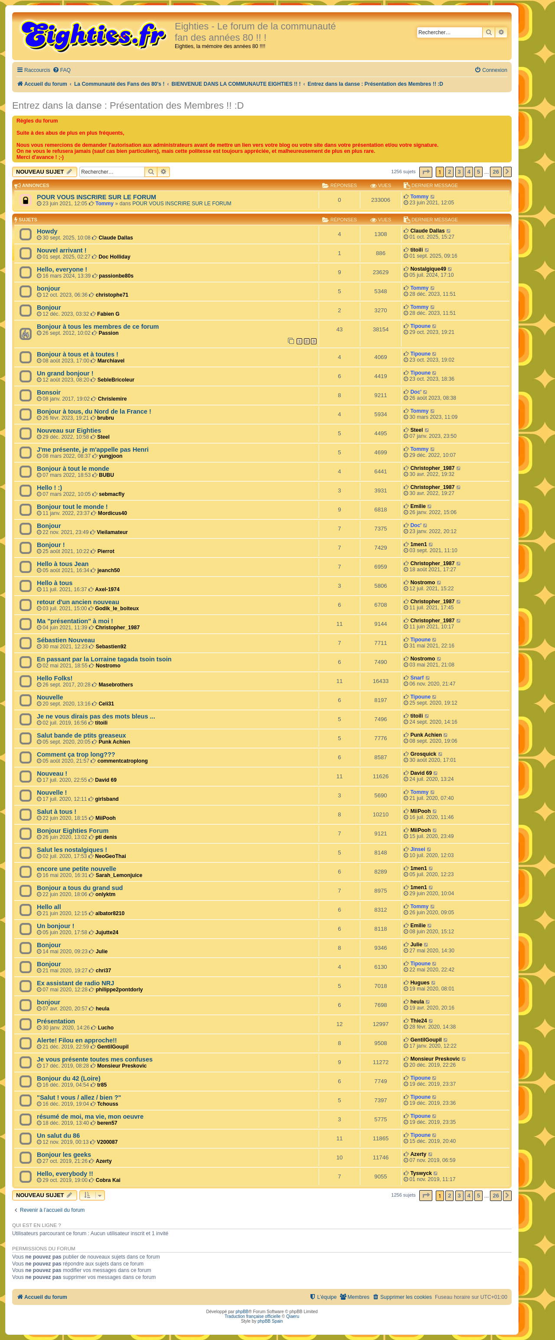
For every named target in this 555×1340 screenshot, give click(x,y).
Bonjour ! (51, 544)
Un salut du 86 (58, 1135)
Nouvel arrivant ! (62, 250)
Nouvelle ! (52, 792)
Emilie (418, 506)
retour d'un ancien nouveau (78, 602)
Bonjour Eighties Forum (72, 830)
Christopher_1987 (432, 468)
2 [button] (449, 171)
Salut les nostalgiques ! (72, 849)
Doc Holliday (114, 257)
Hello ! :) (49, 487)
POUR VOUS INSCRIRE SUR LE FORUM (96, 197)
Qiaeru (292, 1316)
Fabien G (108, 314)
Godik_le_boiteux (117, 608)
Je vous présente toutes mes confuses (95, 1059)
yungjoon (110, 456)
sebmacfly (111, 494)
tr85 (102, 1085)
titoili (416, 250)
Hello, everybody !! (65, 1173)
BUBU (106, 475)
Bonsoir (49, 392)
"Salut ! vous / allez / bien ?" (79, 1097)
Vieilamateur (112, 532)
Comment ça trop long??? (76, 754)
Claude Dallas (115, 238)
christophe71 (112, 295)
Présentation (56, 1021)
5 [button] (478, 171)
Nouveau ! (52, 773)
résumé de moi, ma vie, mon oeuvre (90, 1116)
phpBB (241, 1311)
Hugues (419, 983)
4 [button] (468, 171)
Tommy (104, 204)
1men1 (418, 544)
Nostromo (422, 582)
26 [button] (496, 171)
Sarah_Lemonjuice (119, 875)
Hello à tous (54, 582)
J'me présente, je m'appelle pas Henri (93, 449)
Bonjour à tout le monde (73, 468)
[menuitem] (61, 70)
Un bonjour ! (55, 925)
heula (103, 1009)
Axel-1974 (107, 589)
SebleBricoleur (116, 380)
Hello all (49, 906)
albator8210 (109, 913)
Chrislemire (112, 399)
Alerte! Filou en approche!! (77, 1040)
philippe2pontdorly (119, 990)
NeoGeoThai (110, 856)
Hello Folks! (54, 678)
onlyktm (105, 894)
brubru (105, 418)
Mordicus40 (112, 513)
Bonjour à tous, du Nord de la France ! (94, 411)
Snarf (417, 678)
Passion (108, 333)
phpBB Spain (270, 1321)
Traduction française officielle (253, 1316)
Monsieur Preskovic (122, 1066)
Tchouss (107, 1104)
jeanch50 (109, 570)
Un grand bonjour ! (65, 373)
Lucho (106, 1028)
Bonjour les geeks (64, 1154)
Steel (103, 437)
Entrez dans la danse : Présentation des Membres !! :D (128, 105)
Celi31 (106, 704)
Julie (102, 951)
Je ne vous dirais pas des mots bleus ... (96, 716)
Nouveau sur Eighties (69, 430)
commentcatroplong (123, 761)
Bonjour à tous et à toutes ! (77, 354)
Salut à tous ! (56, 811)
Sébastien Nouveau (66, 640)
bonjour (48, 288)
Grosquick (423, 754)
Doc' (415, 392)
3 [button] (459, 171)
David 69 (106, 780)
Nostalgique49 (428, 269)
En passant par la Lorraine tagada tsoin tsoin (104, 659)
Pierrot (106, 551)
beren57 (107, 1123)
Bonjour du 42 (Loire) (69, 1078)
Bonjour (49, 307)
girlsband (106, 799)
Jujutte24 (106, 932)
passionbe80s (116, 276)
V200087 (107, 1142)
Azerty (104, 1161)
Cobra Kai (108, 1180)
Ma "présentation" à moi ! (75, 621)
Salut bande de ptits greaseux (81, 735)
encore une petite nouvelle (76, 868)
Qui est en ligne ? (36, 1225)
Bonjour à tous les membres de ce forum (98, 326)
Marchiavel (111, 361)
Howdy (47, 231)
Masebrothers (115, 685)
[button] (425, 172)
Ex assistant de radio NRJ (75, 983)
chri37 (103, 971)
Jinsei (417, 849)
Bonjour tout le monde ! (72, 506)
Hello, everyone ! (62, 269)
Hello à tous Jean (62, 563)
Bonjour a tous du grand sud (80, 887)
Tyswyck (421, 1173)
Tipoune (420, 326)
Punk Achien (114, 742)
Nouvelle (50, 697)
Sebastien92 (111, 647)
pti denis (106, 837)
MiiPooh (105, 818)
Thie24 (418, 1021)
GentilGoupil (113, 1047)
